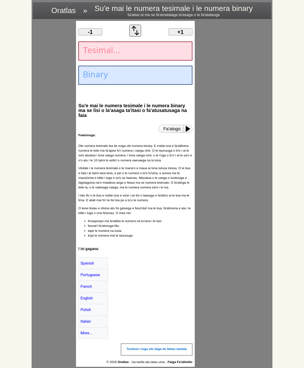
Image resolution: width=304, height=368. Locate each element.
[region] (53, 92)
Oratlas (63, 10)
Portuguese (90, 275)
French (86, 286)
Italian (86, 321)
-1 (90, 32)
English (87, 298)
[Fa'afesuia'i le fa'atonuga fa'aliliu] (135, 35)
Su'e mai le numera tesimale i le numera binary (174, 10)
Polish (86, 309)
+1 (180, 32)
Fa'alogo (171, 128)
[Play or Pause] (189, 129)
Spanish (87, 263)
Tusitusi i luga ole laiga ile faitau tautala (157, 349)
